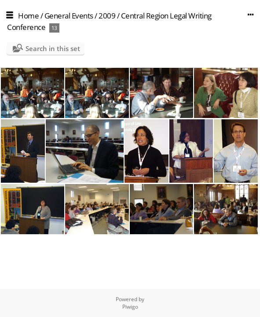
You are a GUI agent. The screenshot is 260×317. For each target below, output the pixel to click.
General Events (68, 16)
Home (28, 16)
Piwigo (130, 306)
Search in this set (53, 48)
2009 (107, 16)
